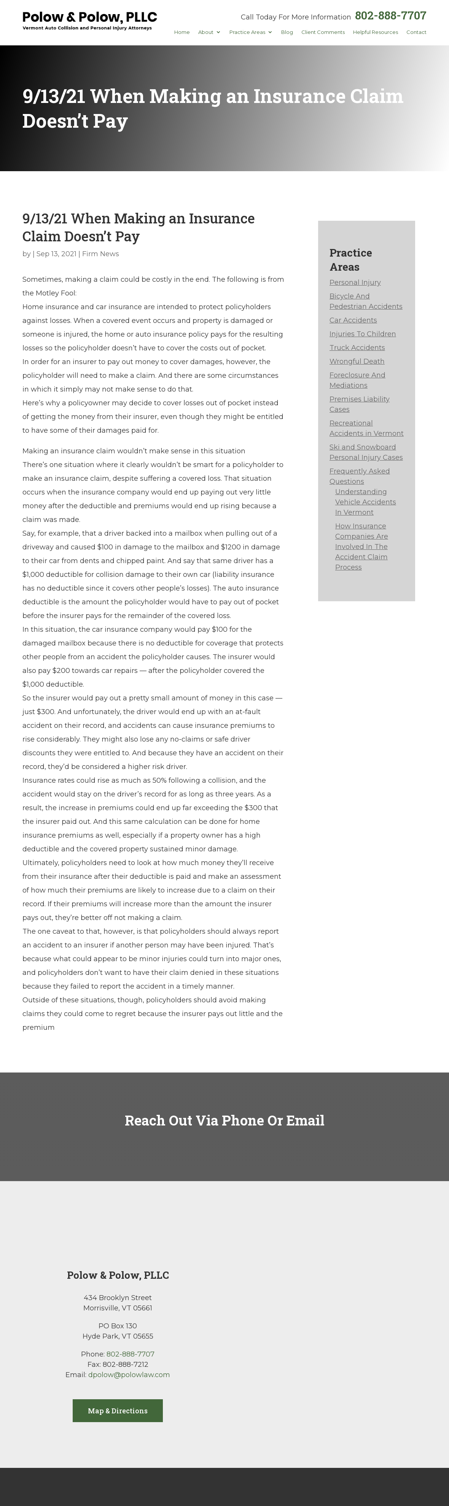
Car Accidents (353, 320)
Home (182, 32)
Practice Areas (247, 32)
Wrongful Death (357, 361)
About (205, 32)
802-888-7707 (391, 15)
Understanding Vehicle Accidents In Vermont (365, 502)
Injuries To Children (363, 334)
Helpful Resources (375, 32)
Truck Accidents (357, 348)
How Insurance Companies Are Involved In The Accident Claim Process (361, 547)
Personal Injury (355, 282)
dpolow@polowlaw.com (129, 1375)
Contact (416, 32)
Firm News (100, 254)
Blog (287, 32)
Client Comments (323, 32)
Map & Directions (118, 1410)
